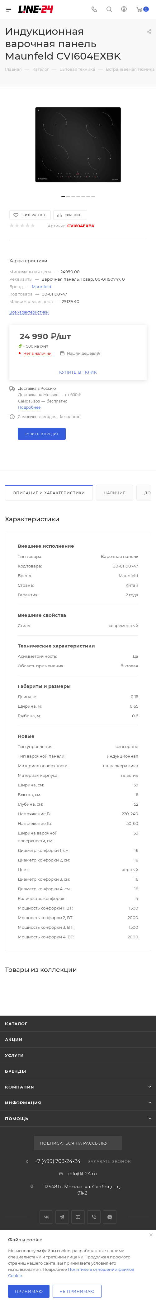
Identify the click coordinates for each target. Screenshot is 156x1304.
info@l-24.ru (82, 1174)
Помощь (16, 1118)
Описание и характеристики (49, 493)
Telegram (62, 1217)
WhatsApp (109, 1217)
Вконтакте (46, 1217)
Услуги (14, 1055)
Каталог (16, 1023)
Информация (23, 1102)
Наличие (115, 493)
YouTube (78, 1217)
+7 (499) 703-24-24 (58, 1161)
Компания (19, 1086)
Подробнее (29, 407)
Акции (14, 1039)
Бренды (15, 1071)
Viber (94, 1217)
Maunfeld (41, 286)
